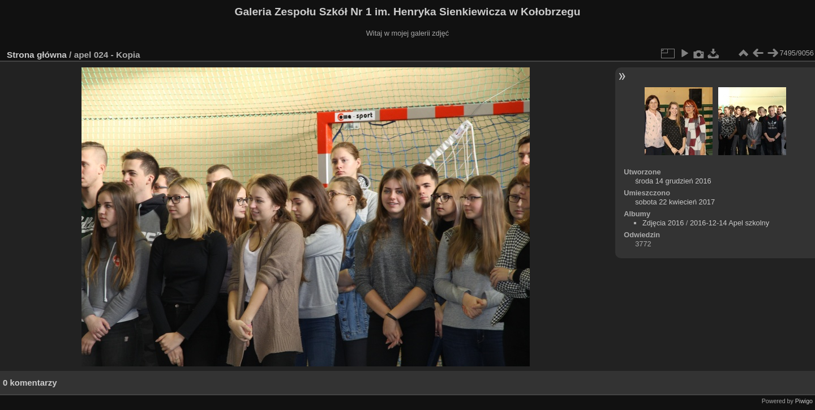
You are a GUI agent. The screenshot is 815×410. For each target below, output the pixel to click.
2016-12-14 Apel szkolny (729, 223)
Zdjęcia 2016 (663, 223)
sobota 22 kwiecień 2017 (675, 202)
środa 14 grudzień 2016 (673, 181)
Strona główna (37, 54)
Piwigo (804, 401)
